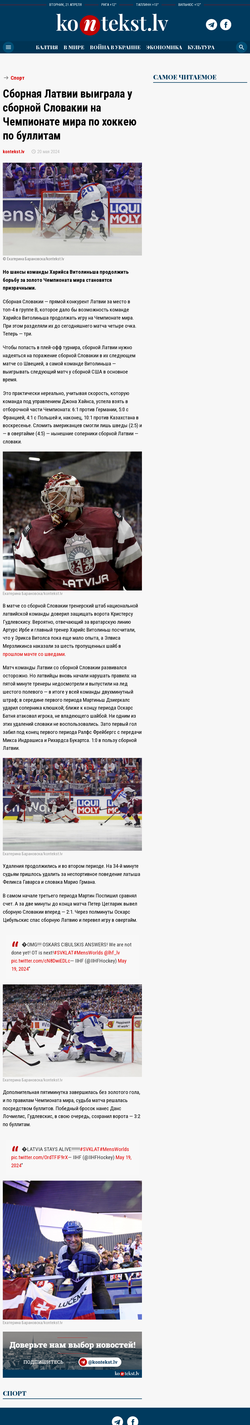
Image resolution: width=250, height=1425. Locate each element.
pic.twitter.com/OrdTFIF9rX (39, 1157)
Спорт (18, 78)
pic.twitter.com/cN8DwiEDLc (40, 961)
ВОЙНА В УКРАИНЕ (115, 47)
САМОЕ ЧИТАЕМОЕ (184, 77)
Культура (201, 47)
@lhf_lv (112, 952)
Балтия (47, 47)
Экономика (164, 47)
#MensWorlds (88, 952)
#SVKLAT (64, 952)
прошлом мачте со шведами (34, 654)
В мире (74, 47)
